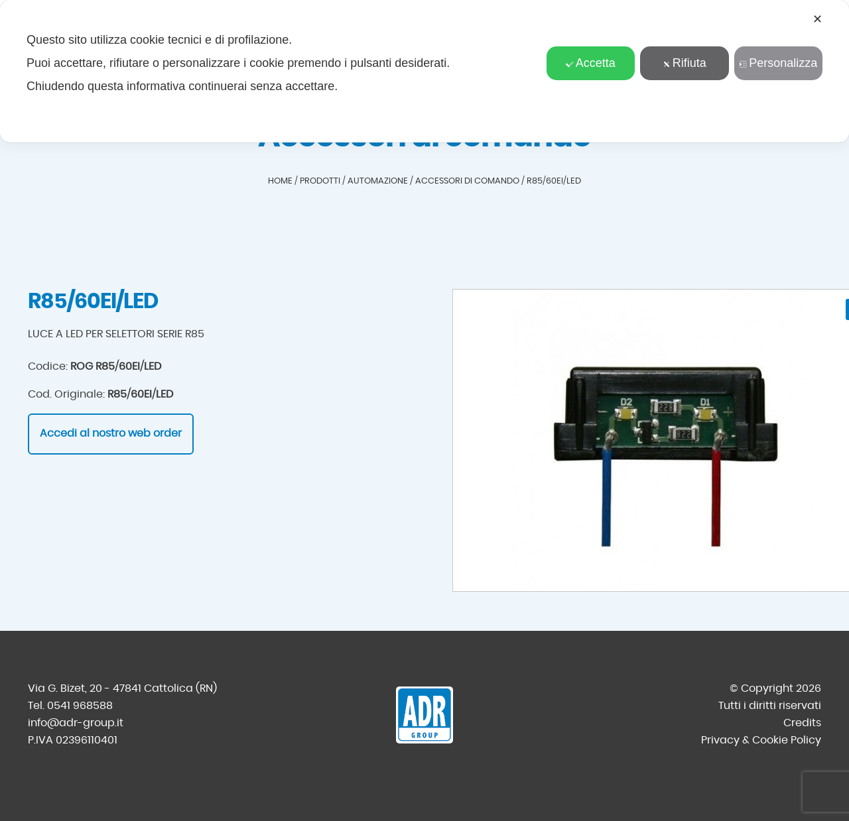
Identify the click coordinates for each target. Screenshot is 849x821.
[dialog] (424, 71)
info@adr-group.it (75, 723)
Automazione (378, 181)
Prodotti (320, 181)
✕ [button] (817, 19)
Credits (802, 723)
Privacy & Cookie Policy (761, 740)
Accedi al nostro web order (111, 433)
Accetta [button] (591, 63)
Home (280, 181)
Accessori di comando (467, 181)
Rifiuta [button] (684, 63)
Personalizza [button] (778, 63)
